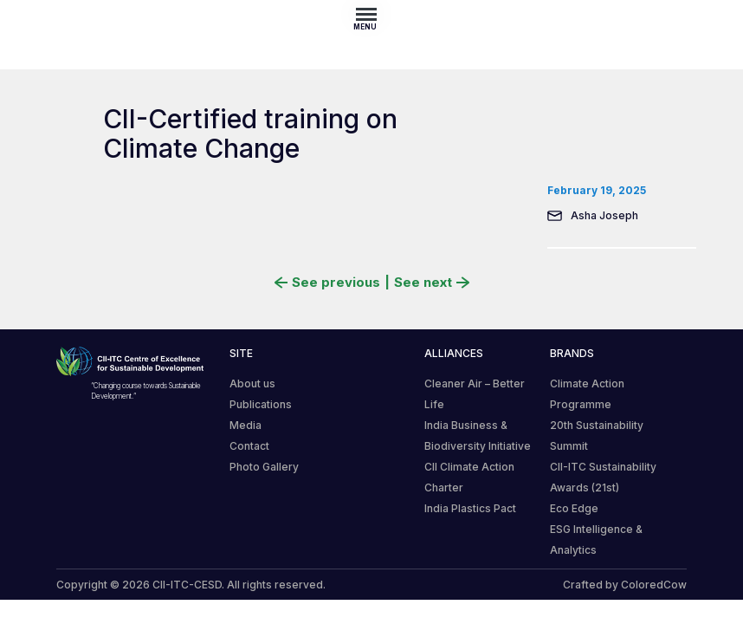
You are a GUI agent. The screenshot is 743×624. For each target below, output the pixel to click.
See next (431, 282)
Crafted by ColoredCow (625, 584)
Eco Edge (574, 508)
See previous (327, 282)
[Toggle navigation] (371, 14)
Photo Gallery (264, 466)
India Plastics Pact (470, 508)
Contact (249, 445)
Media (245, 425)
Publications (260, 404)
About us (252, 383)
